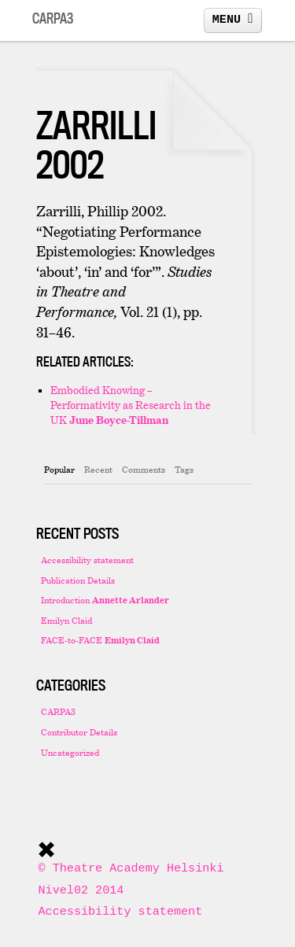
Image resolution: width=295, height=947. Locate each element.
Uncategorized (70, 752)
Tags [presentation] (184, 469)
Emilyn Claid (66, 620)
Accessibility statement (87, 560)
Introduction (105, 600)
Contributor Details (79, 732)
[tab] (59, 469)
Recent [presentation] (98, 469)
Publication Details (78, 580)
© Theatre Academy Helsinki (131, 868)
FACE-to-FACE (100, 640)
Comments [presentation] (143, 469)
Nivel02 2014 (81, 890)
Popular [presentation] (59, 469)
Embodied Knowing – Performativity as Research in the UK (130, 405)
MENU (232, 18)
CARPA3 (58, 711)
